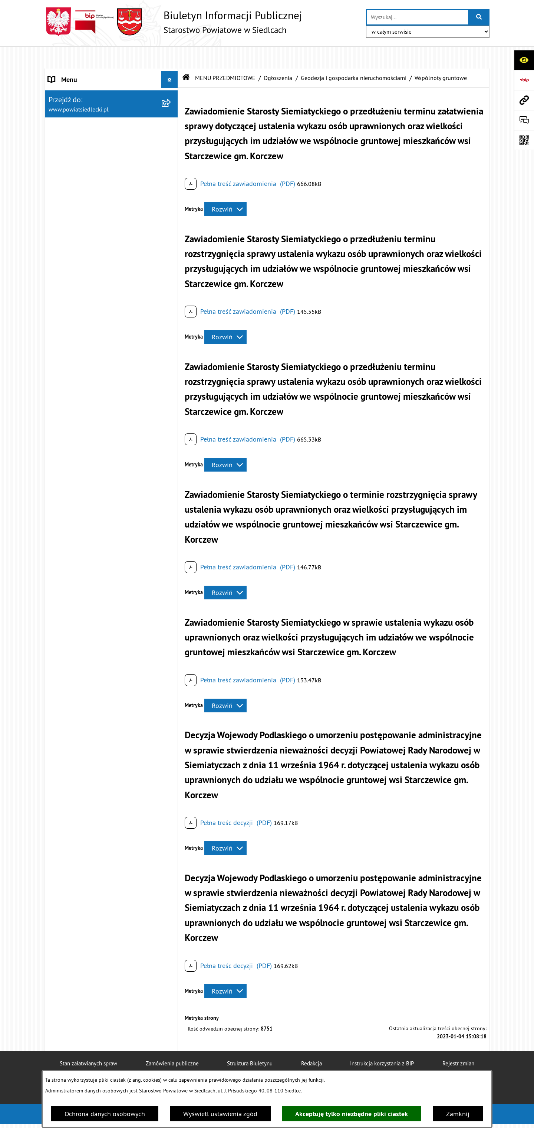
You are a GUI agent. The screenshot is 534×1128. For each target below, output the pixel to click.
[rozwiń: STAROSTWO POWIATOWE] (171, 74)
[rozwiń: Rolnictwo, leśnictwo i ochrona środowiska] (171, 675)
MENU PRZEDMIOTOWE (225, 55)
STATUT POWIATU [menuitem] (74, 90)
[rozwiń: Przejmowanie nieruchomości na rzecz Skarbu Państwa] (171, 506)
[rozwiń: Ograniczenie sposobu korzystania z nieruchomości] (171, 360)
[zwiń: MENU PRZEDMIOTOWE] (171, 157)
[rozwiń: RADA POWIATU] (171, 107)
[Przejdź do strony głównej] (173, 21)
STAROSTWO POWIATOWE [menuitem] (85, 74)
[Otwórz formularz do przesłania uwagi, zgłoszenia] (524, 120)
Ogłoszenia (278, 55)
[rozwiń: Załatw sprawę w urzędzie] (171, 178)
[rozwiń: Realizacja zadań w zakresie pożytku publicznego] (171, 706)
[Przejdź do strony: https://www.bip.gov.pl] (524, 80)
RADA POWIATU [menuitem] (71, 107)
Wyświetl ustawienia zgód (220, 1113)
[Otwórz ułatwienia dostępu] (524, 60)
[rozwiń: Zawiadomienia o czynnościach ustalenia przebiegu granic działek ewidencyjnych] (171, 454)
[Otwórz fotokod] (524, 140)
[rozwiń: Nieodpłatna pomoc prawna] (171, 200)
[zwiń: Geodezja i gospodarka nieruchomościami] (171, 329)
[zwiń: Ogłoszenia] (171, 264)
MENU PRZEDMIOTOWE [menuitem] (82, 157)
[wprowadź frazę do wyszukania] (417, 17)
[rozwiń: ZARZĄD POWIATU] (171, 124)
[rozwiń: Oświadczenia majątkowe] (171, 867)
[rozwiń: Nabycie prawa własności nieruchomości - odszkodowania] (171, 580)
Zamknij (457, 1113)
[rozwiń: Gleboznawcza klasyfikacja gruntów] (171, 423)
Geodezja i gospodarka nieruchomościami (353, 55)
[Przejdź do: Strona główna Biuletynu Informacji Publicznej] (186, 55)
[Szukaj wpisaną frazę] (479, 17)
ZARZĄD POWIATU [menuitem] (75, 124)
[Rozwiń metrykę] (225, 187)
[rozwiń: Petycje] (171, 824)
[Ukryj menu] (169, 57)
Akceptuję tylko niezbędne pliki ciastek (351, 1113)
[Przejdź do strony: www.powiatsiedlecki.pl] (524, 100)
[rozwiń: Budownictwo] (171, 307)
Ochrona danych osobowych (105, 1113)
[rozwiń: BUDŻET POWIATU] (171, 140)
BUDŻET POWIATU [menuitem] (74, 140)
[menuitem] (111, 178)
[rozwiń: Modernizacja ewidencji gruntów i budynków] (171, 391)
